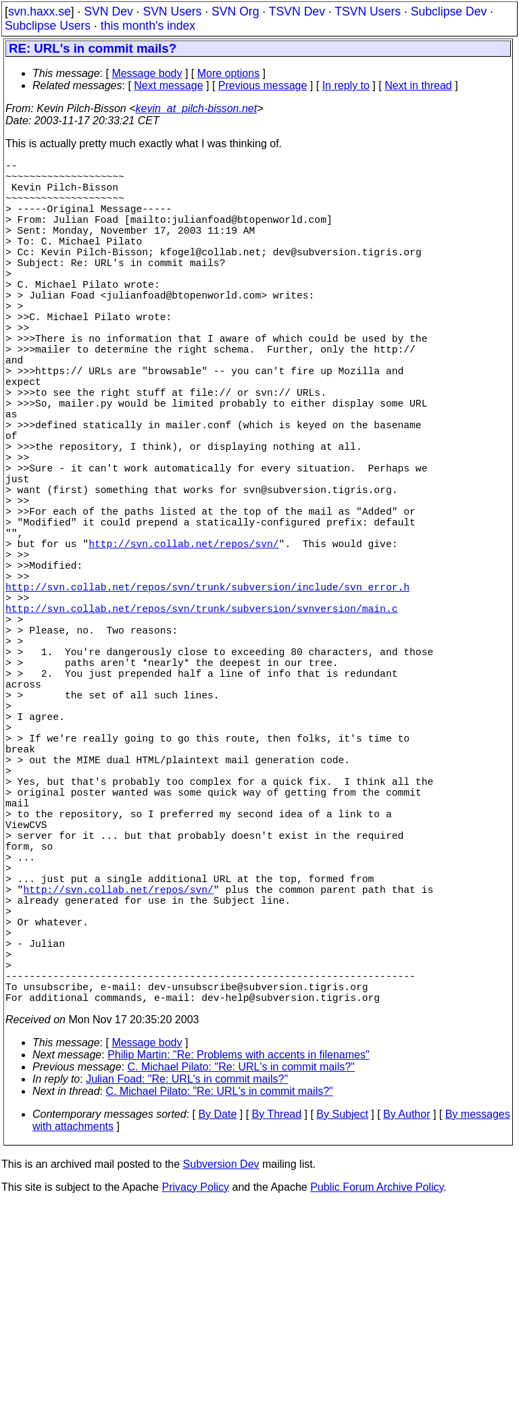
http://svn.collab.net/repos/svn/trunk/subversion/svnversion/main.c (201, 721)
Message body (147, 73)
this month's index (148, 25)
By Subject (342, 1325)
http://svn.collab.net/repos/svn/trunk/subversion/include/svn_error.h (207, 694)
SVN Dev (108, 11)
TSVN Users (368, 11)
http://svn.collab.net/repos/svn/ (183, 640)
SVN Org (235, 11)
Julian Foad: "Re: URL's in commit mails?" (187, 1289)
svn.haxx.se (39, 11)
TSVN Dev (297, 11)
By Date (217, 1325)
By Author (406, 1325)
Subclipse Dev (449, 11)
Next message (168, 85)
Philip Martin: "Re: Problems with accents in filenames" (238, 1265)
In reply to (346, 85)
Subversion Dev (221, 1375)
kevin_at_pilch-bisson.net (196, 108)
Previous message (262, 85)
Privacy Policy (195, 1398)
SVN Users (172, 11)
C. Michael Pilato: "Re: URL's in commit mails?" (241, 1277)
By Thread (277, 1325)
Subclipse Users (48, 25)
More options (228, 73)
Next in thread (418, 85)
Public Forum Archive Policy (376, 1398)
